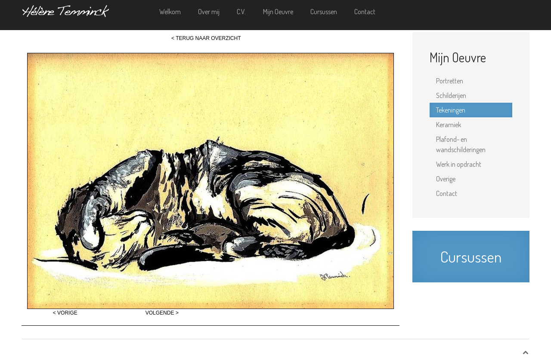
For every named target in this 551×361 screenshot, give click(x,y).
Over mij (209, 11)
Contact (364, 11)
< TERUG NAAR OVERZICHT (206, 38)
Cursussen (323, 11)
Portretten (449, 80)
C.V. (241, 11)
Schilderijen (451, 95)
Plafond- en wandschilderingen (461, 144)
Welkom (170, 11)
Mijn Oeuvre (278, 11)
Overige (445, 178)
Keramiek (448, 124)
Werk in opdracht (458, 164)
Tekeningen (450, 110)
